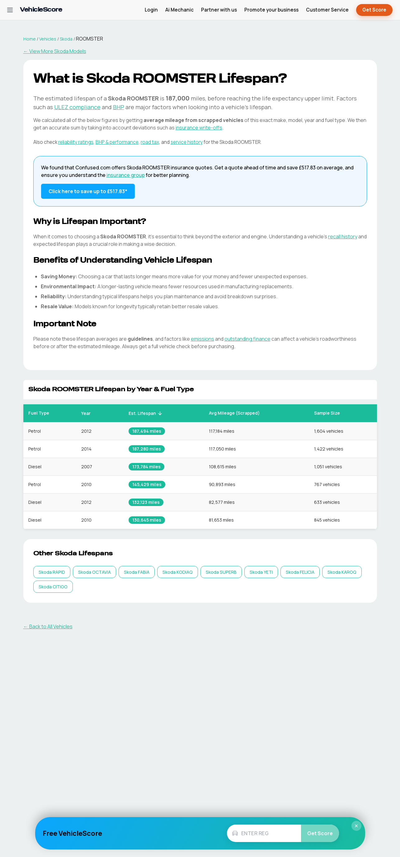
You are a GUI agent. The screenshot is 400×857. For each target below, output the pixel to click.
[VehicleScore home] (41, 10)
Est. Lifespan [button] (146, 413)
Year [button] (89, 413)
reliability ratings (75, 142)
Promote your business (271, 10)
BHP (118, 107)
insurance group (125, 175)
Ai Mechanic (179, 10)
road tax (150, 142)
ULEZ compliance (77, 107)
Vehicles (47, 39)
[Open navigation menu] (10, 10)
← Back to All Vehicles (48, 626)
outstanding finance (247, 338)
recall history (342, 236)
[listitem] (51, 572)
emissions (202, 338)
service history (187, 142)
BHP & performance (117, 142)
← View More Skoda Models (54, 51)
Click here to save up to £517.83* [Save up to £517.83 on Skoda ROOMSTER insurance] (88, 191)
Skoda (66, 39)
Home (29, 39)
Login (151, 10)
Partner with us (219, 10)
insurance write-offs (199, 127)
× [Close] (356, 825)
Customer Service (327, 10)
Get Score (374, 10)
